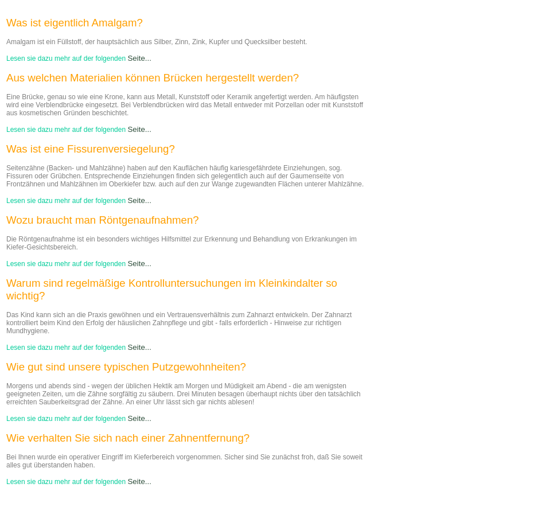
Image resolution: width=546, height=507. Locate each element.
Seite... (139, 58)
